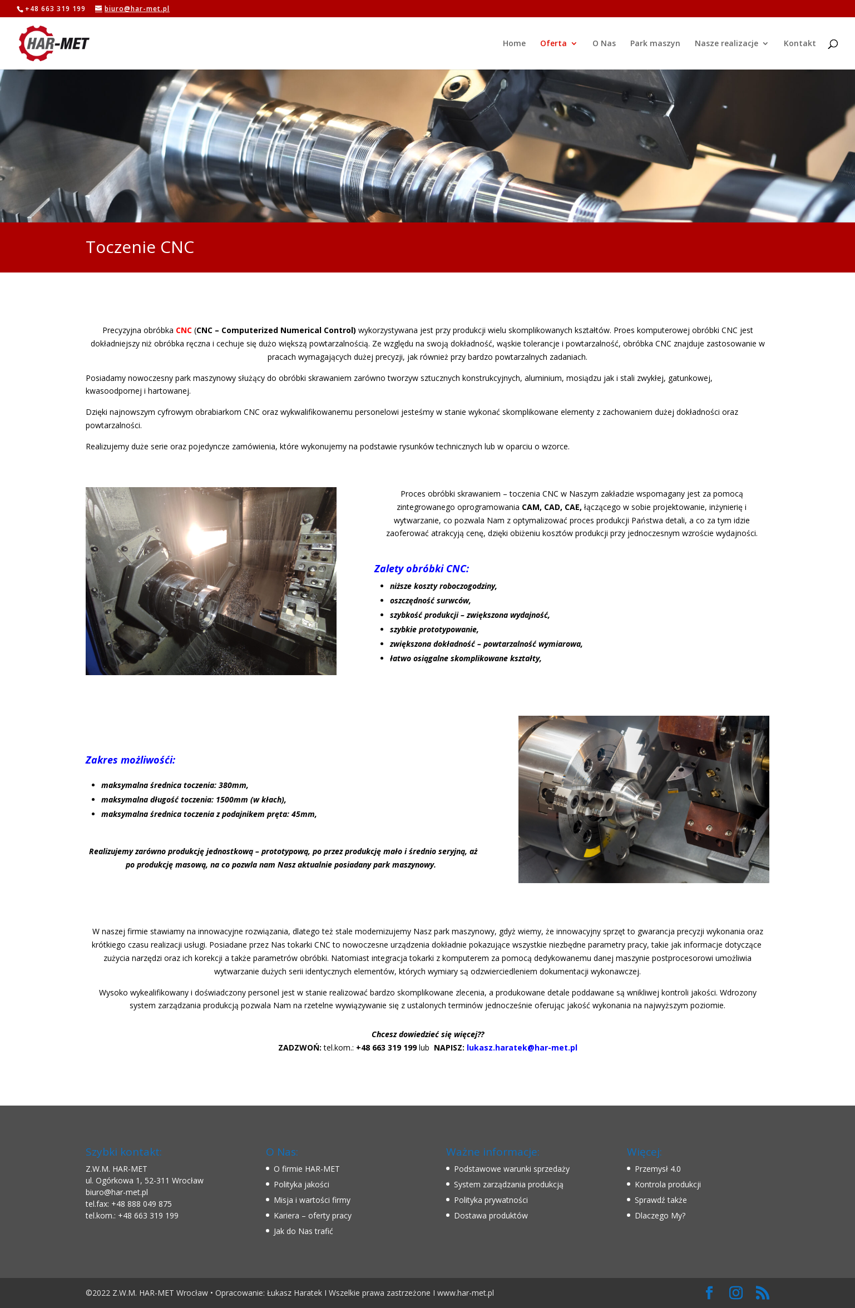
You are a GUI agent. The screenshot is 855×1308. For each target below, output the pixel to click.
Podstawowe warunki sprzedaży (512, 1168)
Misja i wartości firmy (312, 1200)
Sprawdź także (661, 1200)
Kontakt (800, 43)
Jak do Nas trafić (303, 1231)
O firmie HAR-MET (307, 1168)
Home (514, 43)
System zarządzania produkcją (509, 1184)
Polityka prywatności (491, 1200)
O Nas (604, 43)
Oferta (553, 43)
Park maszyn (655, 43)
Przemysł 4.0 (658, 1168)
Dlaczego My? (660, 1215)
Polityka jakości (301, 1184)
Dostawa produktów (491, 1215)
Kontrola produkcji (668, 1184)
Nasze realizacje (726, 43)
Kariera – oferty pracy (313, 1215)
